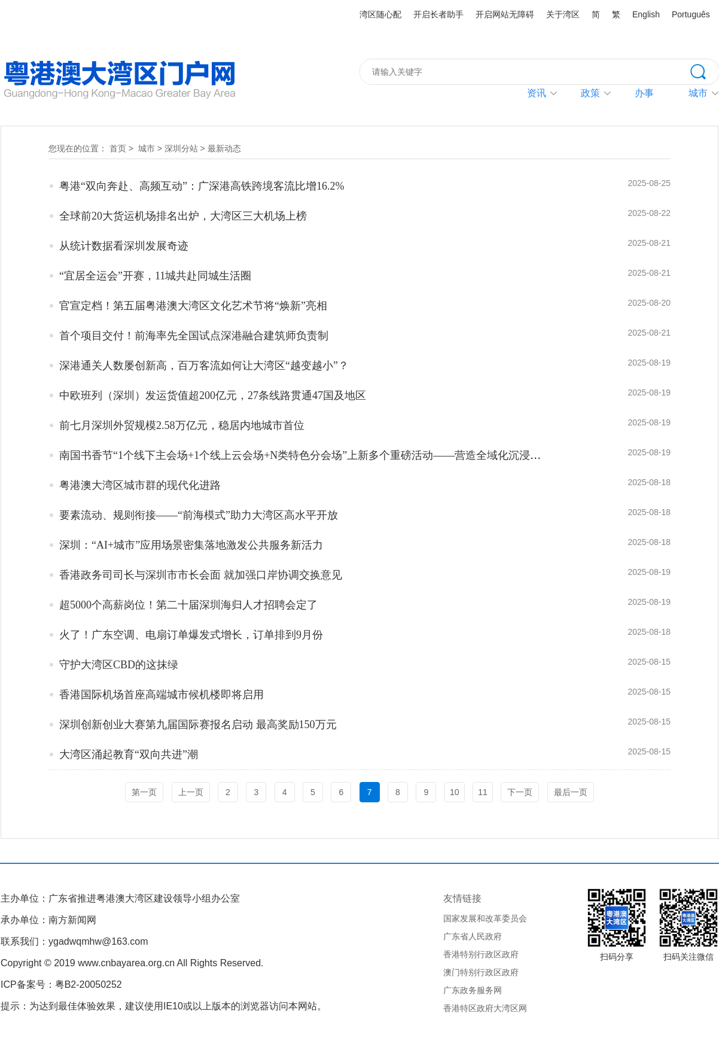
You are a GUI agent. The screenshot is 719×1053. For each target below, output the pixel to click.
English (646, 14)
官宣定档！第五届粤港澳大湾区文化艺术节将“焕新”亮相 (193, 306)
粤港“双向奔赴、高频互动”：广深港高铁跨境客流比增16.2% (201, 186)
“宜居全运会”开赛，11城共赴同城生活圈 (155, 276)
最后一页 (570, 792)
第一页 (144, 792)
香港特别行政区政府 (481, 954)
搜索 (704, 70)
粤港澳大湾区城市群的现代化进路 (140, 485)
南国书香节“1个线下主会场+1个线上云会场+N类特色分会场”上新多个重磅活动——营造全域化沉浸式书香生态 (321, 455)
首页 (117, 148)
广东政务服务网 (472, 990)
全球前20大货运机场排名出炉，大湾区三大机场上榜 (183, 216)
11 (483, 792)
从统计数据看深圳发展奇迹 (123, 246)
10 (454, 792)
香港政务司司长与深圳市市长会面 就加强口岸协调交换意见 (200, 575)
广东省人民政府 (472, 936)
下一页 (519, 792)
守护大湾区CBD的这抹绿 (118, 665)
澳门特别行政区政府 (481, 972)
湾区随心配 (380, 14)
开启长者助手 (438, 14)
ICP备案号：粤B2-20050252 (61, 984)
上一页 (190, 792)
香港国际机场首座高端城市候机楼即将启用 (161, 695)
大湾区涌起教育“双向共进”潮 (128, 754)
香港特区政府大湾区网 (485, 1008)
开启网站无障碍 (505, 14)
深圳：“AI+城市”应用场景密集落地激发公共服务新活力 (191, 545)
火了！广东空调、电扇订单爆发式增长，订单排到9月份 (191, 635)
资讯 (536, 93)
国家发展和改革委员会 (485, 918)
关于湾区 (563, 14)
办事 (644, 93)
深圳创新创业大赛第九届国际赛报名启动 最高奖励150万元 (198, 725)
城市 (146, 148)
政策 (590, 93)
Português (691, 14)
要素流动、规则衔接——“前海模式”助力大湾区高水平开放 (198, 515)
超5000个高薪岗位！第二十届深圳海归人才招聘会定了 (188, 605)
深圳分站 (181, 148)
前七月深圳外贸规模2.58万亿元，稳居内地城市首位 (181, 425)
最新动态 (224, 148)
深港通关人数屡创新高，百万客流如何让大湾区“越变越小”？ (204, 366)
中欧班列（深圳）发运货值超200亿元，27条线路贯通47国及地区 (212, 395)
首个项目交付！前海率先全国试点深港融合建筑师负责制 (193, 336)
